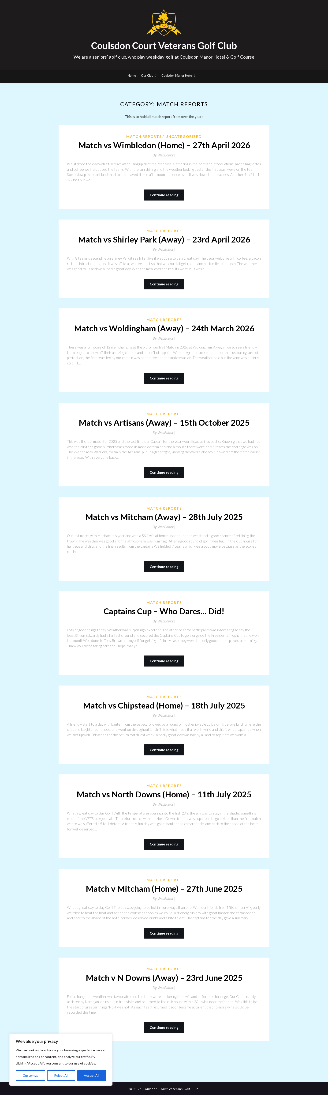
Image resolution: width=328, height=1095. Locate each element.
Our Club (147, 75)
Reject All (61, 1075)
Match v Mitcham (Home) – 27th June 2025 (164, 888)
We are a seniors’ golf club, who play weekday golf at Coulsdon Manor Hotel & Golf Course (164, 57)
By (164, 155)
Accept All (91, 1075)
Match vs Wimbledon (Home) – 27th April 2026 (164, 145)
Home (132, 75)
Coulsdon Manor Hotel (177, 75)
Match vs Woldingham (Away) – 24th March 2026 (164, 328)
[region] (60, 1060)
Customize (30, 1075)
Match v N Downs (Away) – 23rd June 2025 (164, 977)
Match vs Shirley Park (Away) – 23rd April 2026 (164, 239)
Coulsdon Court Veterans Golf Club (164, 45)
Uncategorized (183, 136)
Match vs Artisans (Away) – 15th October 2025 (164, 422)
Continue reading (164, 195)
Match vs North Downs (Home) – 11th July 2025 (164, 794)
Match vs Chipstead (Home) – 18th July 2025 (164, 705)
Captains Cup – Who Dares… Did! (164, 611)
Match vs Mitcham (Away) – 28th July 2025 (164, 517)
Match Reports (144, 136)
